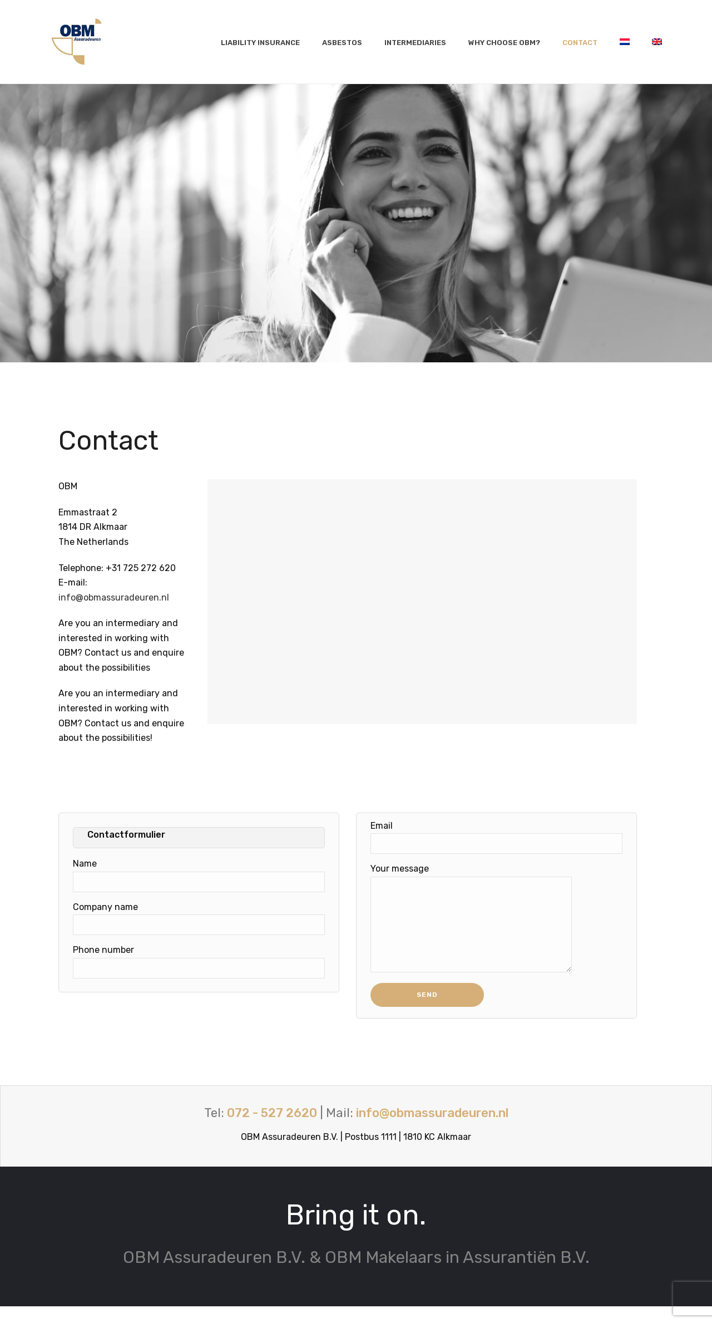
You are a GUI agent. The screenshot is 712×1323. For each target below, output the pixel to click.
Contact (579, 42)
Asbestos (342, 42)
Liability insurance (260, 42)
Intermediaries (415, 42)
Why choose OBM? (504, 42)
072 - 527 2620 (272, 1129)
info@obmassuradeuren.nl (113, 597)
